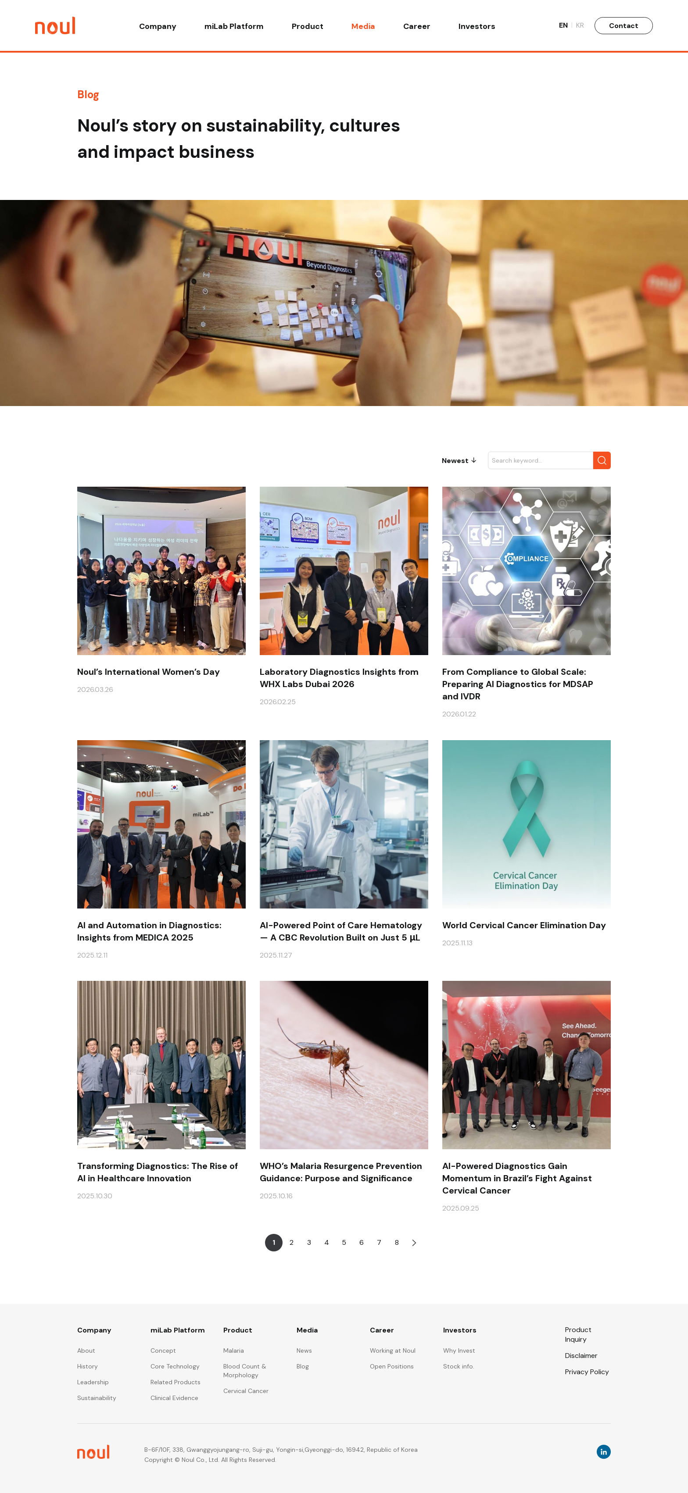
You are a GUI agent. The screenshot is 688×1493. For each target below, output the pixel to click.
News (304, 1350)
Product (307, 27)
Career (416, 27)
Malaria (233, 1350)
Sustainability (96, 1398)
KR (580, 26)
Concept (163, 1350)
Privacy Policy (587, 1371)
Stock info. (458, 1366)
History (87, 1366)
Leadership (93, 1382)
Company (157, 27)
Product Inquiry (578, 1334)
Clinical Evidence (174, 1398)
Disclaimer (581, 1355)
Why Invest (459, 1350)
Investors (477, 27)
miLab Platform (234, 27)
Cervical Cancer (246, 1391)
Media (363, 27)
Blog (303, 1366)
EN (566, 26)
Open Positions (392, 1366)
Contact (623, 26)
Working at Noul (393, 1350)
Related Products (175, 1382)
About (86, 1350)
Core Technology (175, 1366)
